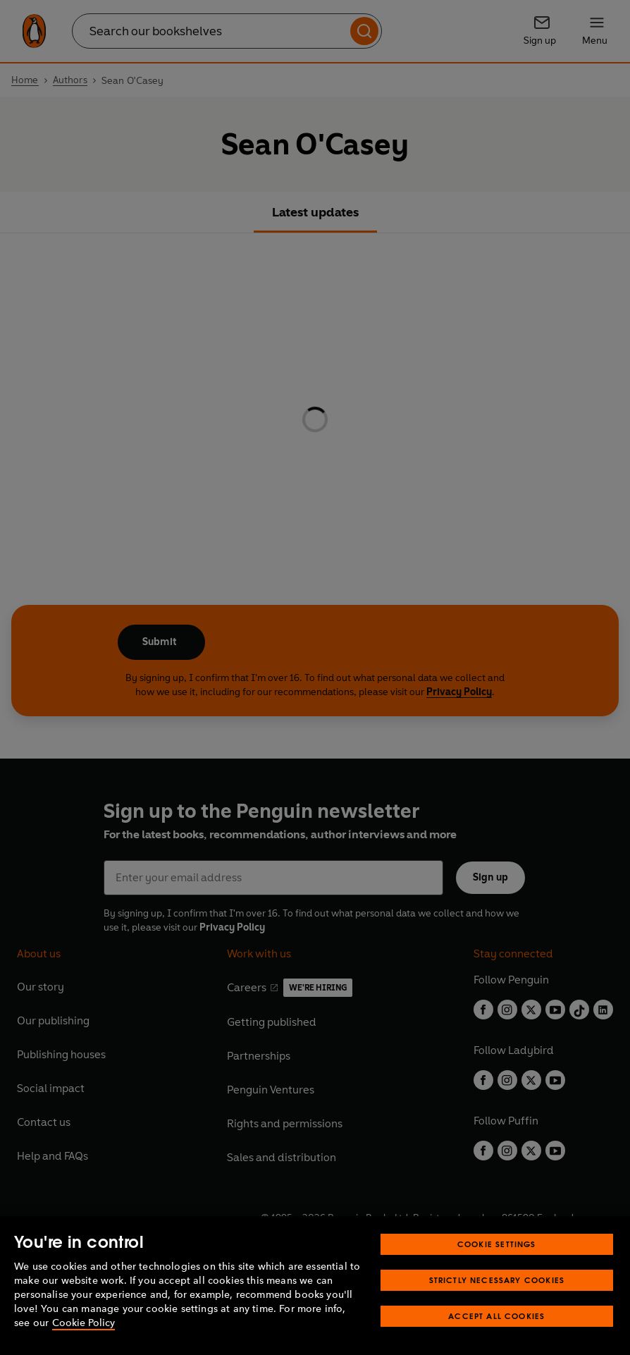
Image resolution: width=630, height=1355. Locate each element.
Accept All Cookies (496, 1316)
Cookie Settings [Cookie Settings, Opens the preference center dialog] (496, 1244)
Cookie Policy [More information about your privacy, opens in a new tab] (83, 1323)
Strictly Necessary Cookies (497, 1280)
